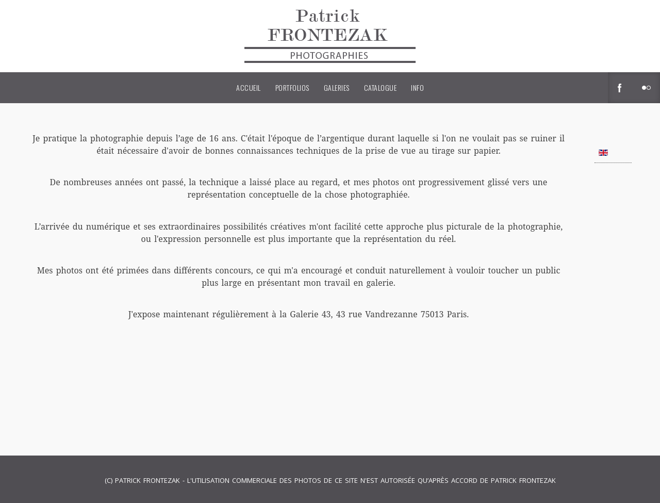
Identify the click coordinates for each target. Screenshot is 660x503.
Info (417, 87)
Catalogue (380, 87)
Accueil (248, 87)
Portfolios (292, 87)
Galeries (337, 87)
